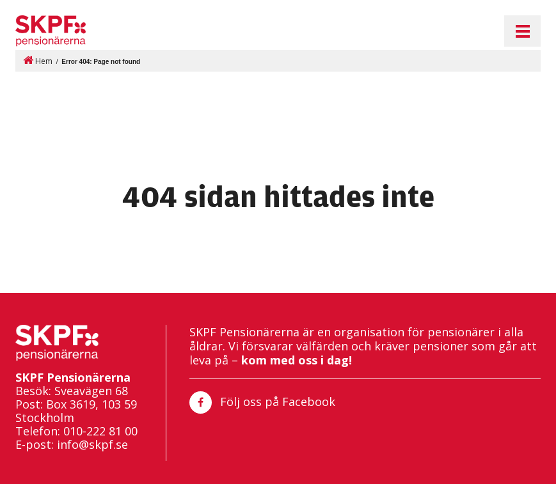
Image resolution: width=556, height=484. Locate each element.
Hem (37, 60)
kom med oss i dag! (296, 360)
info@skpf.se (92, 444)
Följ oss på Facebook (262, 402)
